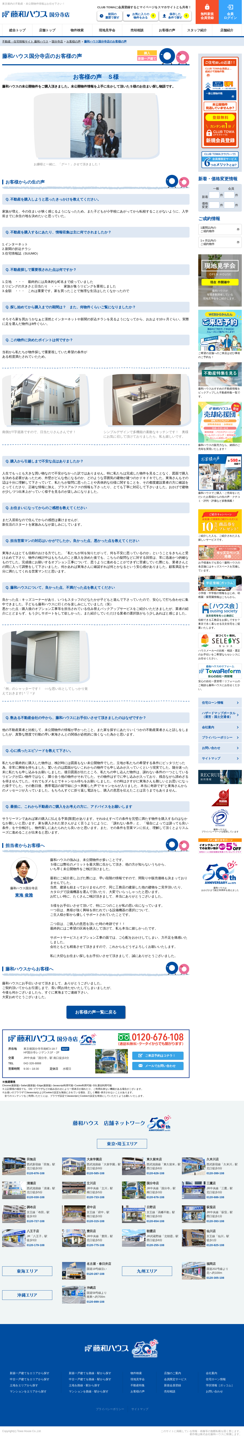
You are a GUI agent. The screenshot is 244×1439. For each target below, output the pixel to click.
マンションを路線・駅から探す (88, 1391)
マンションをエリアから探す (28, 1391)
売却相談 (169, 1391)
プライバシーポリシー (110, 1409)
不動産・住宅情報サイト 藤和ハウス (25, 41)
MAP (65, 1049)
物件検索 (136, 1373)
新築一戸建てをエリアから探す (29, 1373)
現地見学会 (137, 1379)
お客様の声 (73, 41)
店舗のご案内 (172, 1373)
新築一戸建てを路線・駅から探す (90, 1373)
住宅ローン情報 (216, 1379)
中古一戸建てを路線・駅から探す (90, 1379)
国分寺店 (57, 41)
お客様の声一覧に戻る (96, 1012)
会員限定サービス (175, 1379)
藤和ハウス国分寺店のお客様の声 (105, 41)
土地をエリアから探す (24, 1385)
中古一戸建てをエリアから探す (29, 1379)
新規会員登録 (172, 1385)
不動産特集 (137, 1385)
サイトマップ (139, 1409)
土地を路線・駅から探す (84, 1385)
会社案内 (211, 1373)
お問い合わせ (214, 1391)
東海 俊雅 (24, 895)
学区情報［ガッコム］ (220, 1385)
